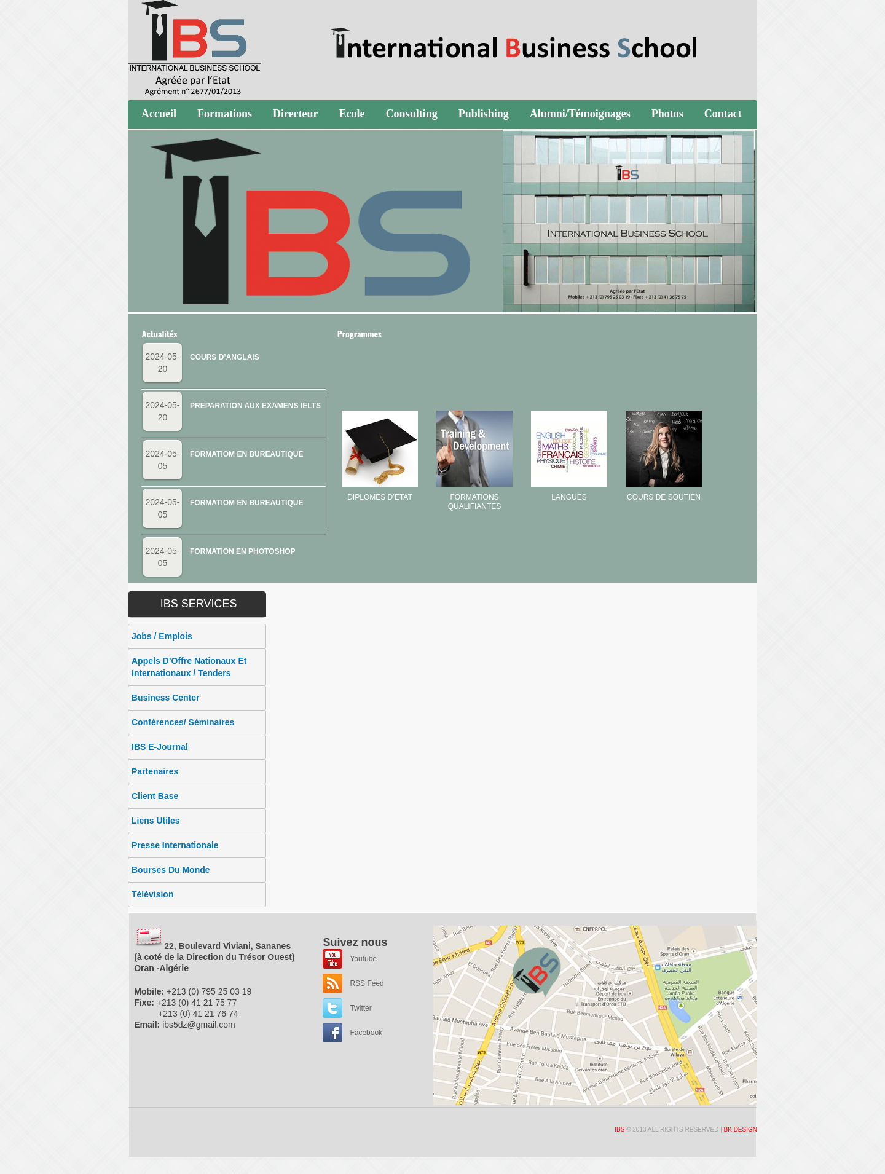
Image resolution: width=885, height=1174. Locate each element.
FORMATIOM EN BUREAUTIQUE (246, 454)
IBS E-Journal (160, 747)
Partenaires (155, 771)
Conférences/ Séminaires (183, 722)
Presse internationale (175, 845)
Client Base (155, 796)
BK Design (740, 1129)
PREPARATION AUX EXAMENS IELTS (255, 405)
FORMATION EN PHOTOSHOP (243, 551)
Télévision (152, 894)
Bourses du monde (171, 870)
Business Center (165, 698)
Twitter (360, 1008)
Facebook (366, 1032)
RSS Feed (367, 983)
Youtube (363, 959)
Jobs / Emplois (162, 636)
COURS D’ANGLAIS (224, 357)
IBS (619, 1129)
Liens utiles (156, 820)
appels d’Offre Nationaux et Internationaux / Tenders (189, 667)
